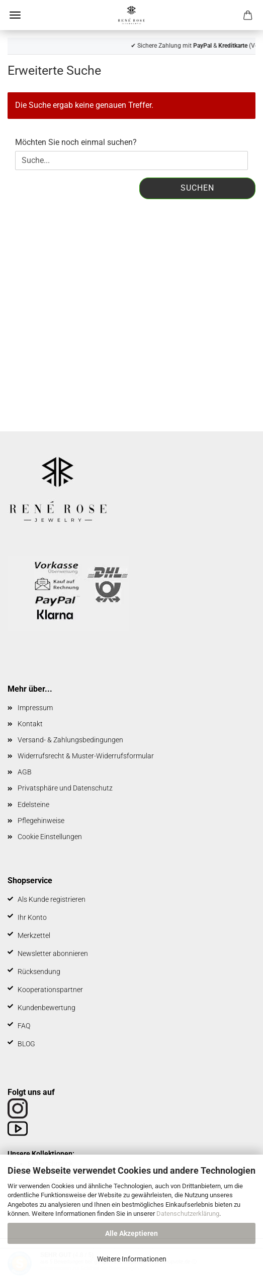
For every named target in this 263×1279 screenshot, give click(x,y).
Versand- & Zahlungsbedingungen (70, 740)
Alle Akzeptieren (131, 1233)
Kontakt (30, 724)
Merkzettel (34, 935)
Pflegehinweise (41, 821)
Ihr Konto (32, 917)
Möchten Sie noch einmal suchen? (76, 142)
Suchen (197, 188)
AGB (25, 772)
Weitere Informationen (131, 1259)
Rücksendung (39, 972)
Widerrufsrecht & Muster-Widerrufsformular (86, 756)
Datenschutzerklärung (187, 1213)
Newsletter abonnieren (53, 953)
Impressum (35, 708)
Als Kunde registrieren (51, 899)
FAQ (24, 1026)
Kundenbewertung (46, 1008)
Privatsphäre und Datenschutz (65, 788)
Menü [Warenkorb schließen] (15, 15)
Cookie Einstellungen (50, 837)
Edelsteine (33, 805)
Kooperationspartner (50, 990)
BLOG (26, 1044)
